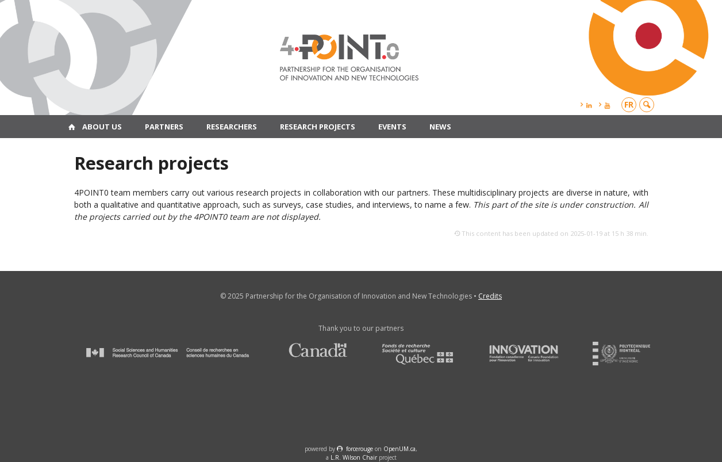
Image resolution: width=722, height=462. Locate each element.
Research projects (317, 126)
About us (102, 126)
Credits (490, 296)
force (359, 449)
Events (392, 126)
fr (628, 104)
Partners (164, 126)
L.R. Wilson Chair (354, 457)
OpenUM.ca (399, 449)
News (440, 126)
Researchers (231, 126)
